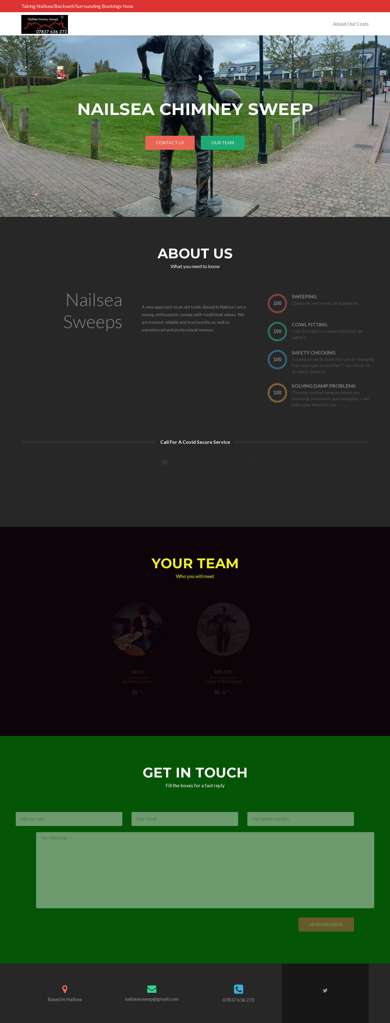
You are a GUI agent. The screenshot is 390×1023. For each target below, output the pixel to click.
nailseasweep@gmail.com (152, 999)
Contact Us (170, 142)
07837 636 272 (238, 1000)
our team (222, 142)
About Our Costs (351, 24)
